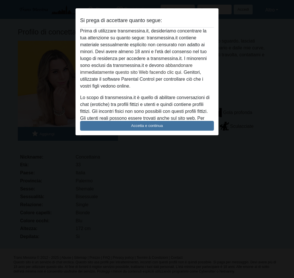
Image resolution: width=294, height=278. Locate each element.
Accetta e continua (147, 125)
